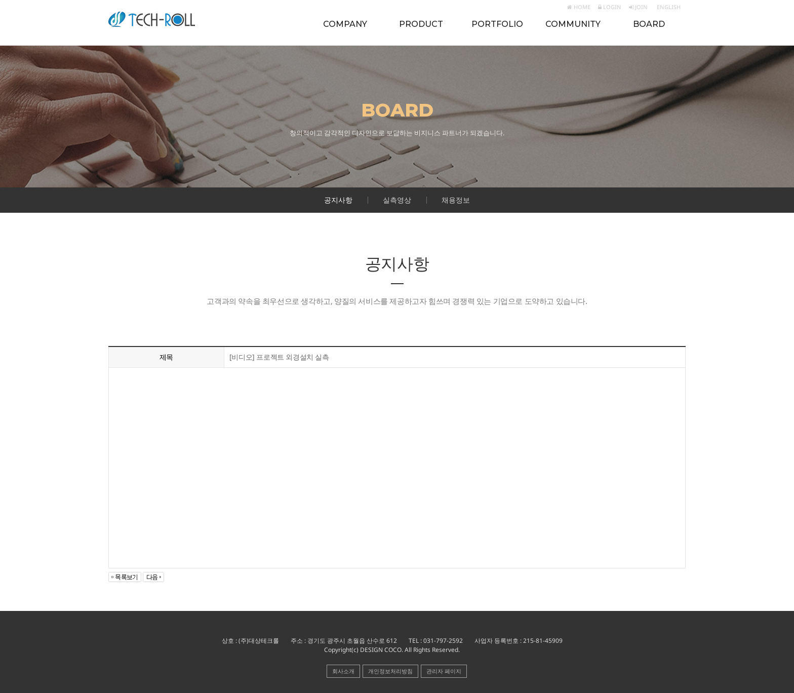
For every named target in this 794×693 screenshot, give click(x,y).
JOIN (638, 7)
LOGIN (609, 7)
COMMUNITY (573, 24)
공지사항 (338, 200)
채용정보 (456, 200)
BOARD (649, 24)
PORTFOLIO (497, 24)
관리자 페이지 (443, 671)
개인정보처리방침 (390, 671)
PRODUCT (421, 24)
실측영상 (397, 200)
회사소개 (343, 671)
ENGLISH (668, 7)
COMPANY (345, 24)
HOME (578, 7)
